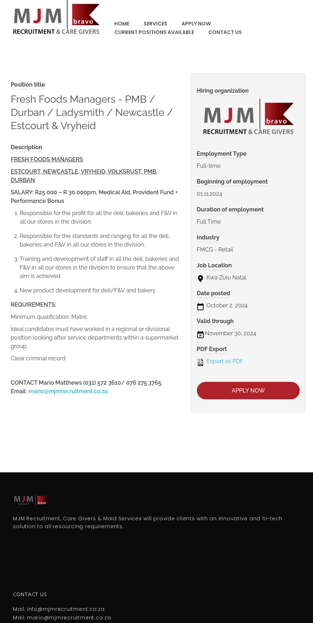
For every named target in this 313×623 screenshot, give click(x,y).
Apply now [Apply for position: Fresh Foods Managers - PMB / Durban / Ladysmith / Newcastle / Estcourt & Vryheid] (248, 390)
